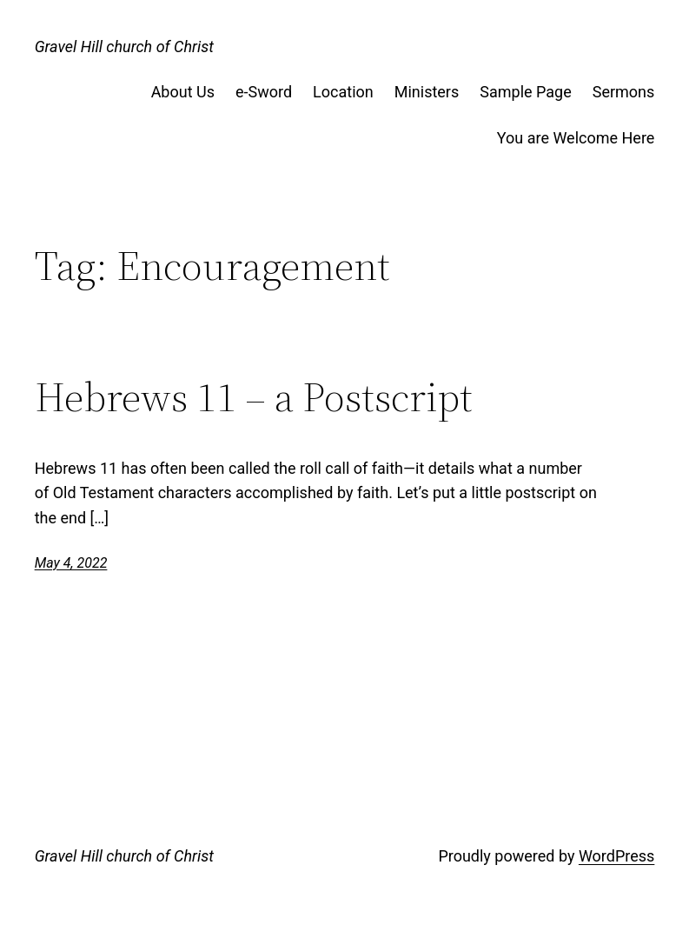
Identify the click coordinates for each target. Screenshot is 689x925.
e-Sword (263, 92)
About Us (183, 92)
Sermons (624, 92)
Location (343, 92)
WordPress (616, 856)
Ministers (427, 92)
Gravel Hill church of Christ (124, 46)
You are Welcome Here (576, 138)
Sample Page (525, 92)
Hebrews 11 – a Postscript (254, 398)
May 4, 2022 (71, 563)
